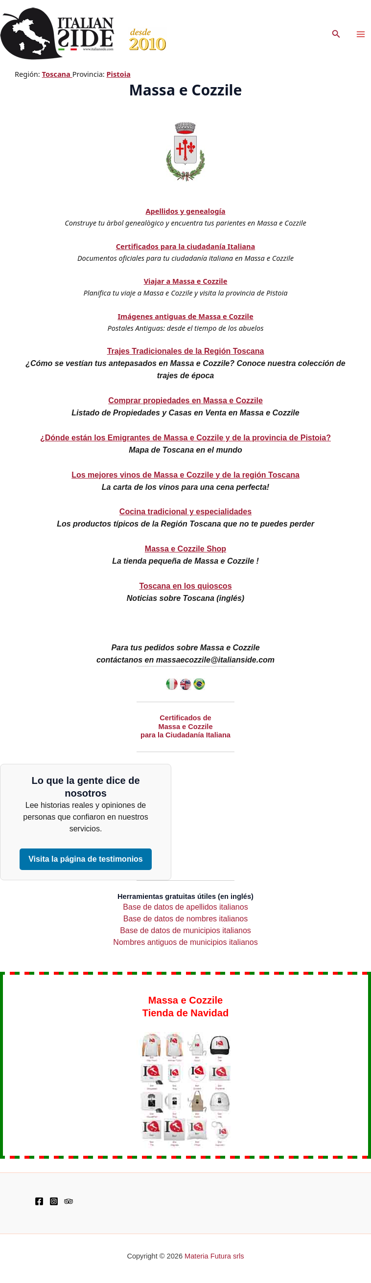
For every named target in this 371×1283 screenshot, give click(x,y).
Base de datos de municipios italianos (185, 930)
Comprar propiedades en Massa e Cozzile (185, 400)
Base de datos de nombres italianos (185, 919)
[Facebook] (39, 1201)
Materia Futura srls (214, 1256)
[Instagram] (53, 1201)
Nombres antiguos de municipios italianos (185, 942)
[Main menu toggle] (360, 34)
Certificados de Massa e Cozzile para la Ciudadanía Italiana (185, 726)
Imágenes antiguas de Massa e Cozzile (185, 316)
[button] (336, 34)
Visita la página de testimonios (85, 859)
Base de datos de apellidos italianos (185, 907)
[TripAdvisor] (68, 1201)
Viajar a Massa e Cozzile (186, 281)
